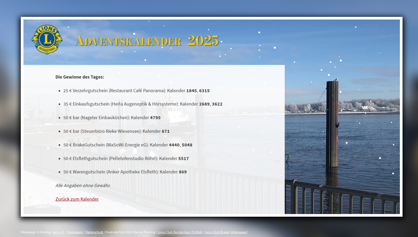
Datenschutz (94, 232)
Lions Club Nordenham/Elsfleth (180, 232)
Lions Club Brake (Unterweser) (226, 232)
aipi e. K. (59, 232)
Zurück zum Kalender (77, 199)
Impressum (75, 232)
